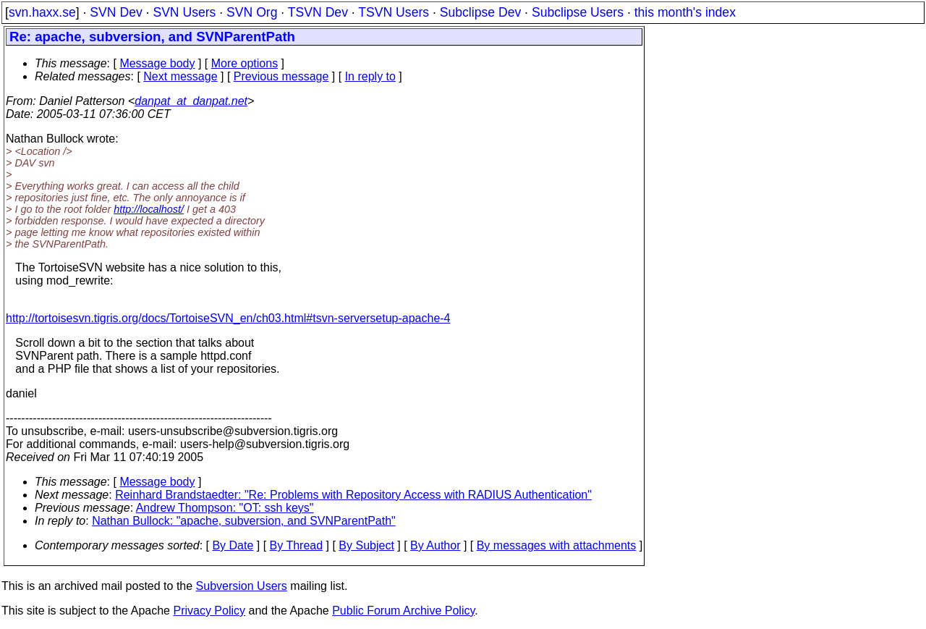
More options (245, 63)
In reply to (370, 76)
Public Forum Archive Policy (403, 610)
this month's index (685, 12)
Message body (157, 63)
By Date (232, 545)
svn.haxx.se (42, 12)
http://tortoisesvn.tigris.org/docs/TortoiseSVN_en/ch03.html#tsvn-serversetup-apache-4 (228, 318)
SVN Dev (116, 12)
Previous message (281, 76)
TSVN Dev (318, 12)
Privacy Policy (209, 610)
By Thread (296, 545)
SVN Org (251, 12)
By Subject (366, 545)
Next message (180, 76)
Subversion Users (241, 586)
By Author (435, 545)
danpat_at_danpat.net (191, 101)
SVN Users (184, 12)
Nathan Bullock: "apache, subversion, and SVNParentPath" (244, 521)
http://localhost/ (149, 209)
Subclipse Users (578, 12)
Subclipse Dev (480, 12)
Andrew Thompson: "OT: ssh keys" (225, 508)
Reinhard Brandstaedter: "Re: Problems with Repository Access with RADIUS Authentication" (353, 495)
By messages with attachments (557, 545)
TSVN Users (393, 12)
